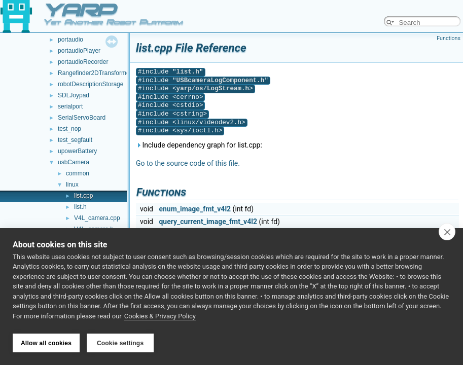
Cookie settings (120, 343)
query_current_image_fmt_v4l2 (208, 221)
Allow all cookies (46, 343)
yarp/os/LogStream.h (213, 88)
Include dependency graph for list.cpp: (199, 145)
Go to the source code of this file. (188, 163)
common (77, 173)
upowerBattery (77, 151)
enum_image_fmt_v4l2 (195, 209)
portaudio (70, 39)
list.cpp (83, 195)
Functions (448, 38)
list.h (80, 206)
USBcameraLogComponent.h (220, 80)
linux (72, 184)
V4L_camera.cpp (97, 218)
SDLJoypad (73, 95)
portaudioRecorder (83, 61)
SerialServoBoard (81, 117)
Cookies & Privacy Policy (160, 318)
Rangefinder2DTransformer (95, 73)
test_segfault (75, 139)
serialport (70, 106)
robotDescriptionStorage (90, 84)
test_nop (69, 128)
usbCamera (73, 162)
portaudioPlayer (79, 50)
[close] (447, 234)
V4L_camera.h (94, 229)
